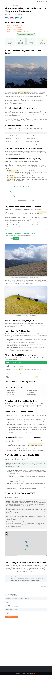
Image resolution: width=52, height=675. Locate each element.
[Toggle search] (44, 1)
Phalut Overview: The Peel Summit (15, 25)
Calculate (16, 238)
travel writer (31, 578)
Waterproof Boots (10, 392)
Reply (7, 602)
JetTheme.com (34, 673)
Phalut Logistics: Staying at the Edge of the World (18, 31)
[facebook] (37, 1)
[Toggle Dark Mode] (42, 1)
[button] (26, 542)
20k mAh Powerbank (11, 390)
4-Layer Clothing (10, 394)
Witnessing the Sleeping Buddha (14, 27)
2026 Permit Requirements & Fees (15, 29)
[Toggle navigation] (46, 1)
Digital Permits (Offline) (32, 390)
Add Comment (11, 616)
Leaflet (18, 555)
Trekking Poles (30, 392)
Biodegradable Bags (31, 394)
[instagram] (39, 1)
